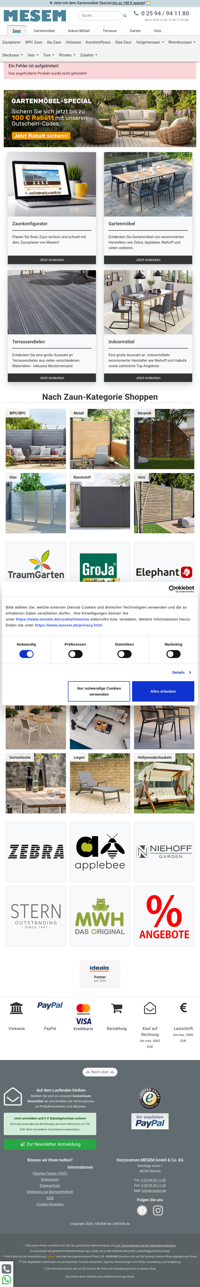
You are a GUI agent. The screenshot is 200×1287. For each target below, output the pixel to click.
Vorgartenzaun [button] (148, 42)
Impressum (50, 1179)
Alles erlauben (163, 691)
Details (178, 672)
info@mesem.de (154, 1191)
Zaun (16, 31)
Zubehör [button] (87, 55)
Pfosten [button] (66, 55)
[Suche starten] (125, 15)
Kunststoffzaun (98, 42)
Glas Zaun (123, 42)
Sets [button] (32, 55)
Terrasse (110, 31)
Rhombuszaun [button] (180, 42)
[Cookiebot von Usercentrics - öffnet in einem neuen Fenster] (172, 589)
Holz (157, 31)
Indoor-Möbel (79, 31)
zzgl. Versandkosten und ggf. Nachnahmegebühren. (145, 1245)
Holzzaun (73, 42)
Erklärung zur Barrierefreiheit (50, 1192)
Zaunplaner (11, 42)
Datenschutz (50, 1185)
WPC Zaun (33, 42)
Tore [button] (47, 55)
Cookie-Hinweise (50, 1204)
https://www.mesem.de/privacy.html (68, 625)
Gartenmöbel (44, 31)
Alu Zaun (54, 42)
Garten (135, 31)
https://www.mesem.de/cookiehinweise (52, 619)
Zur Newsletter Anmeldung (50, 1144)
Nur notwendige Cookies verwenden (99, 691)
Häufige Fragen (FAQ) (50, 1173)
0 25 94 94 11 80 (153, 1180)
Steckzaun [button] (11, 55)
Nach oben (100, 1072)
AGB (50, 1198)
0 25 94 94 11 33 (153, 1185)
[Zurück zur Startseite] (35, 15)
